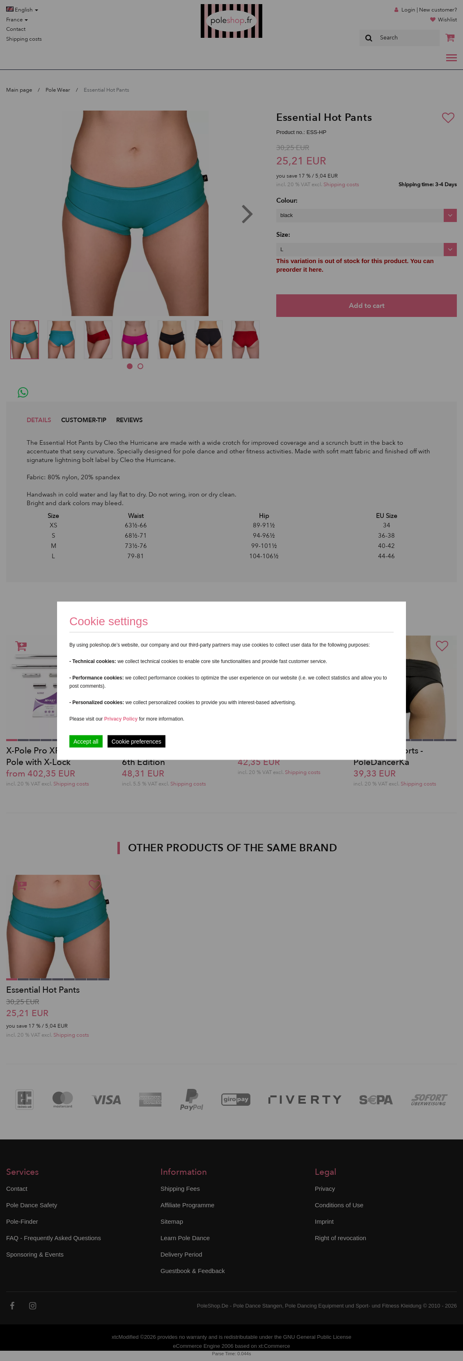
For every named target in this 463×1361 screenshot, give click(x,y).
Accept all (86, 741)
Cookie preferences (136, 741)
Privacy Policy (121, 718)
